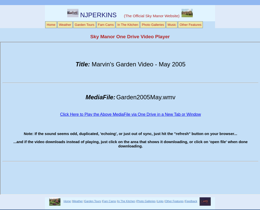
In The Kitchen (127, 25)
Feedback (191, 201)
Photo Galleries (153, 25)
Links (160, 201)
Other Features (190, 25)
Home (51, 25)
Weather (65, 25)
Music (172, 25)
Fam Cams (106, 25)
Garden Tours (84, 25)
